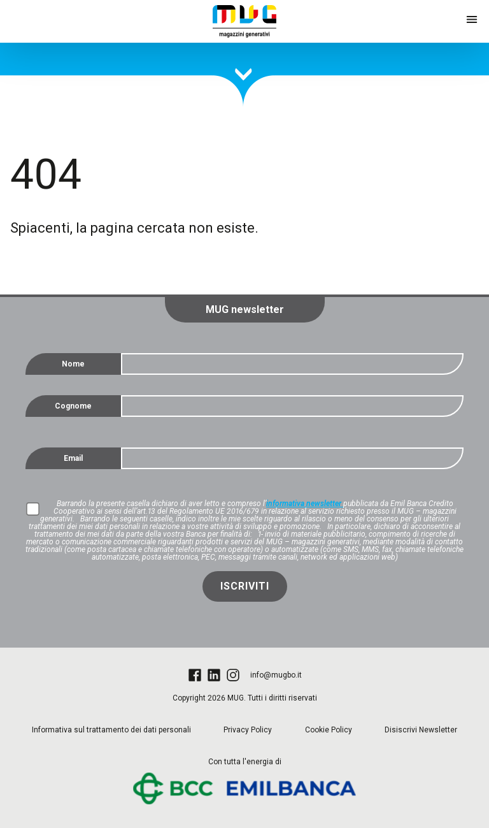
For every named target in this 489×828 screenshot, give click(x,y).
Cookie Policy (328, 729)
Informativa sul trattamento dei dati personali (111, 729)
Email (73, 458)
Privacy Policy (247, 729)
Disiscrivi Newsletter (421, 729)
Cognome (73, 406)
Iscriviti (244, 586)
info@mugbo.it (276, 675)
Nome (73, 364)
